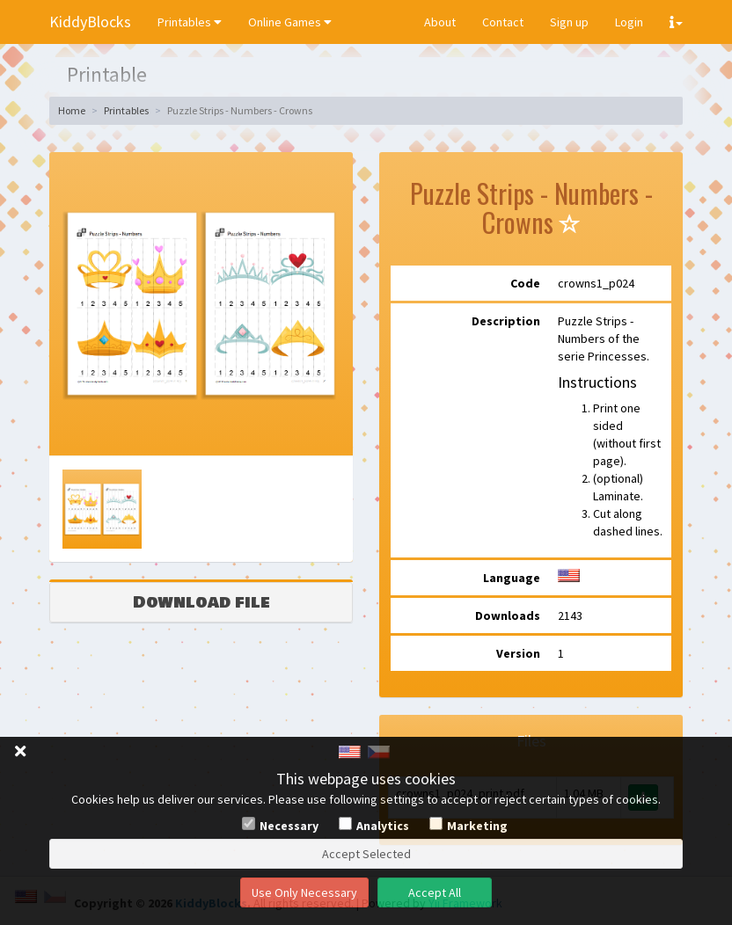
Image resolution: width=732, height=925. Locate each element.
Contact (502, 22)
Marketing (477, 826)
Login (629, 22)
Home (71, 110)
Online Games (290, 22)
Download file (201, 602)
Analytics (382, 826)
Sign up (569, 22)
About (440, 22)
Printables (189, 22)
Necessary (289, 826)
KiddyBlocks (90, 21)
